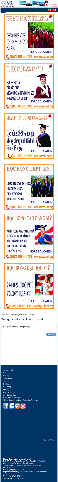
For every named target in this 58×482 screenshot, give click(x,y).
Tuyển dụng (7, 378)
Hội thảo (6, 384)
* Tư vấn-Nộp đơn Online (12, 398)
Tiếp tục (51, 334)
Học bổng (7, 387)
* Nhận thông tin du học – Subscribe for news (20, 400)
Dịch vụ (6, 373)
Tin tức (5, 381)
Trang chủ (5, 315)
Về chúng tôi (8, 370)
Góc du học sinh (9, 395)
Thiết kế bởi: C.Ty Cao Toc (13, 478)
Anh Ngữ (6, 389)
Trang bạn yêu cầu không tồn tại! (22, 315)
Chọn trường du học (11, 392)
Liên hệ (6, 376)
